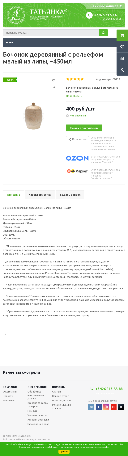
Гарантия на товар (38, 424)
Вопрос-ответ (60, 396)
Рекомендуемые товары (61, 406)
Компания (10, 387)
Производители (61, 400)
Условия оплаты (37, 415)
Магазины (9, 400)
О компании (10, 391)
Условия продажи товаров (38, 405)
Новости (8, 396)
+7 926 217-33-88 (107, 15)
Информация (37, 387)
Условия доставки (38, 419)
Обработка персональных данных (36, 395)
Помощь (58, 387)
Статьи (56, 391)
